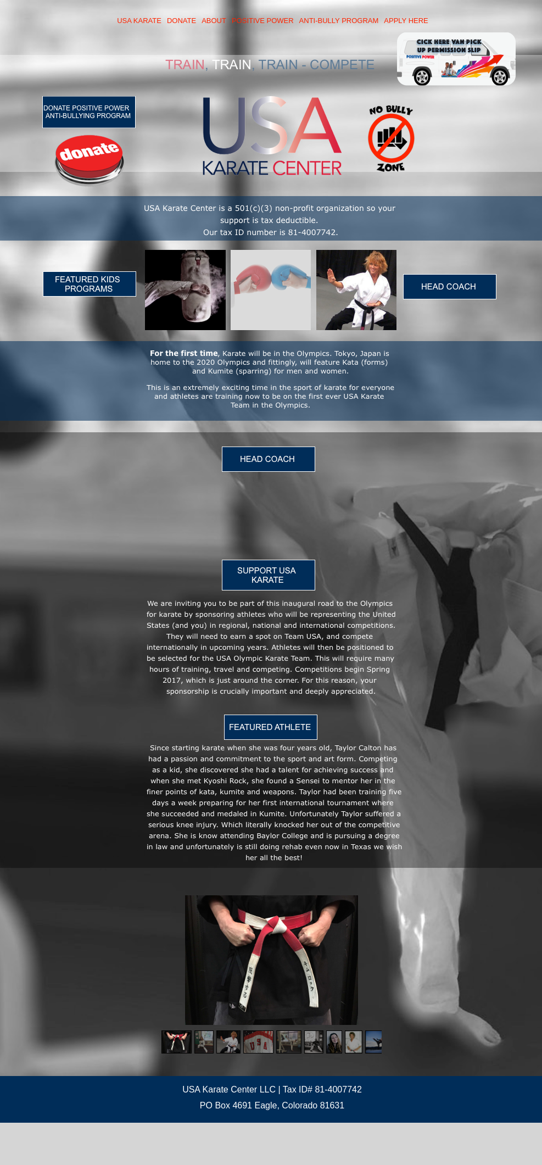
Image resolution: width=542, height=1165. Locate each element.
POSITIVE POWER (263, 20)
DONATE (181, 20)
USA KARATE (139, 20)
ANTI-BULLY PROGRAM (339, 20)
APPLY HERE (406, 20)
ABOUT (214, 20)
